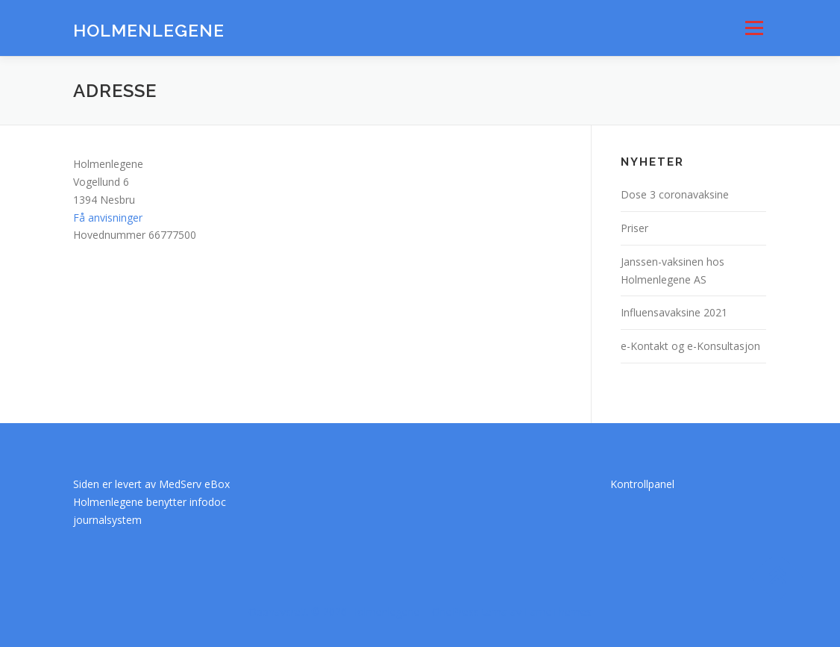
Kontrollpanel (642, 484)
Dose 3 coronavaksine (675, 194)
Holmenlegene (149, 30)
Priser (634, 228)
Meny (754, 28)
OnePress (455, 611)
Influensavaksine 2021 (674, 312)
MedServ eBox (194, 484)
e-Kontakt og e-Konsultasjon (690, 346)
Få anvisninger (107, 217)
